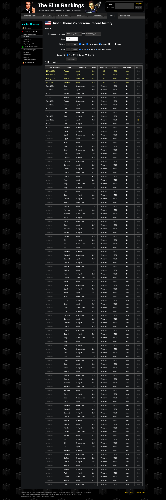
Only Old (89, 55)
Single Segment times (29, 44)
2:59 (93, 315)
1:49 (93, 195)
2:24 (93, 293)
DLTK (118, 44)
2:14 (93, 263)
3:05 (93, 161)
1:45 (93, 443)
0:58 (93, 139)
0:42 (93, 469)
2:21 (93, 124)
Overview (28, 28)
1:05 (93, 319)
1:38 (93, 191)
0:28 (93, 364)
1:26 (93, 112)
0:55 (93, 109)
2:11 (93, 266)
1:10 (93, 86)
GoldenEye (46, 16)
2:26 (93, 184)
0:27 (93, 435)
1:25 (93, 345)
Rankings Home (29, 16)
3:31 (93, 296)
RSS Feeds (129, 493)
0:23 (93, 71)
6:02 (93, 169)
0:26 (93, 101)
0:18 (93, 82)
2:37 (93, 225)
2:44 (93, 218)
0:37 (93, 255)
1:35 (93, 251)
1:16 (93, 372)
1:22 (93, 274)
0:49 (93, 304)
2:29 (93, 394)
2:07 (93, 202)
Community (97, 16)
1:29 (93, 450)
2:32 (93, 142)
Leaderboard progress (29, 34)
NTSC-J (91, 50)
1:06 (93, 154)
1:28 (93, 405)
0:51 (93, 480)
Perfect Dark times (31, 47)
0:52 (93, 120)
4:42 (93, 176)
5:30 (93, 330)
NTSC (82, 50)
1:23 (93, 432)
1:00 (93, 131)
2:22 (93, 116)
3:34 (93, 300)
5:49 (93, 334)
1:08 (93, 165)
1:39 (93, 413)
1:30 (93, 248)
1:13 (93, 210)
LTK (111, 44)
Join (141, 4)
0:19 (93, 259)
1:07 (93, 383)
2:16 (93, 199)
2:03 (93, 233)
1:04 (93, 477)
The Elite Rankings (61, 5)
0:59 (93, 135)
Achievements (29, 62)
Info (111, 16)
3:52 (93, 240)
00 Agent (103, 44)
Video (138, 120)
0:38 (93, 236)
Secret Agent (92, 44)
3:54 (93, 229)
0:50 (93, 97)
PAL (98, 50)
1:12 (93, 214)
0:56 (93, 285)
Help (137, 4)
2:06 (93, 420)
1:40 (93, 428)
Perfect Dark (63, 16)
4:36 (93, 326)
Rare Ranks (80, 16)
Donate (52, 496)
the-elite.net (125, 16)
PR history (26, 36)
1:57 (93, 127)
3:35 (93, 439)
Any (69, 55)
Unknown (106, 50)
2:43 (93, 221)
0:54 (93, 75)
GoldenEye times (31, 31)
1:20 (93, 206)
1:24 (93, 180)
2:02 (93, 146)
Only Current (78, 55)
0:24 (93, 79)
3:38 (93, 353)
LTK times (26, 41)
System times (27, 39)
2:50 (93, 349)
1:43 (93, 94)
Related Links (140, 493)
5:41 (93, 172)
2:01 (93, 458)
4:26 (93, 157)
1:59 (93, 244)
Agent (82, 44)
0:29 (93, 90)
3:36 (93, 187)
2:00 (93, 150)
